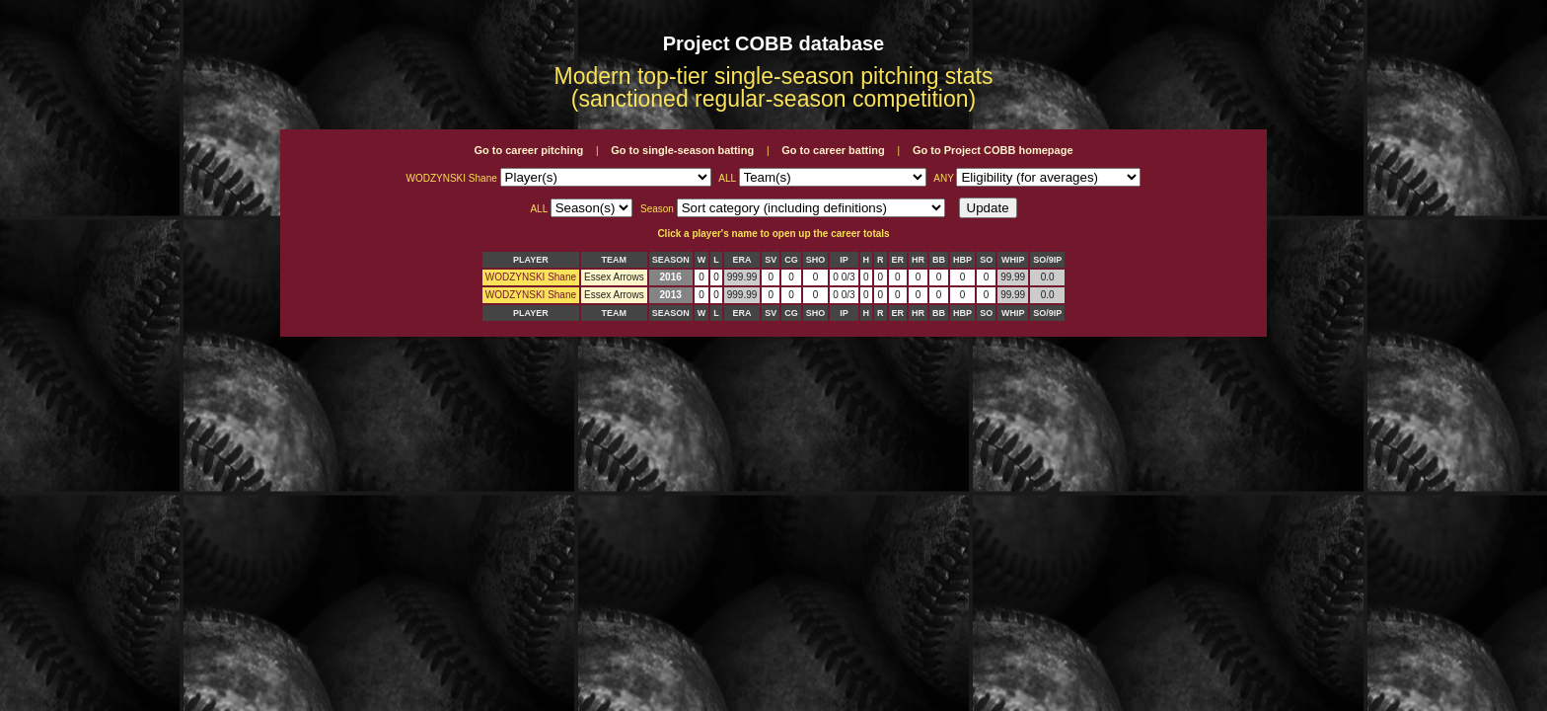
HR (918, 260)
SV (770, 260)
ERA (742, 260)
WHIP (1013, 260)
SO (986, 260)
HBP (962, 260)
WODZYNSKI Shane (530, 277)
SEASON (671, 260)
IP (844, 260)
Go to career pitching (528, 150)
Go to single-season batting (682, 150)
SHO (816, 260)
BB (938, 260)
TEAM (614, 260)
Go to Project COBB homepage (993, 150)
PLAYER (531, 260)
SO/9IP (1047, 260)
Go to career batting (833, 150)
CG (791, 260)
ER (898, 260)
